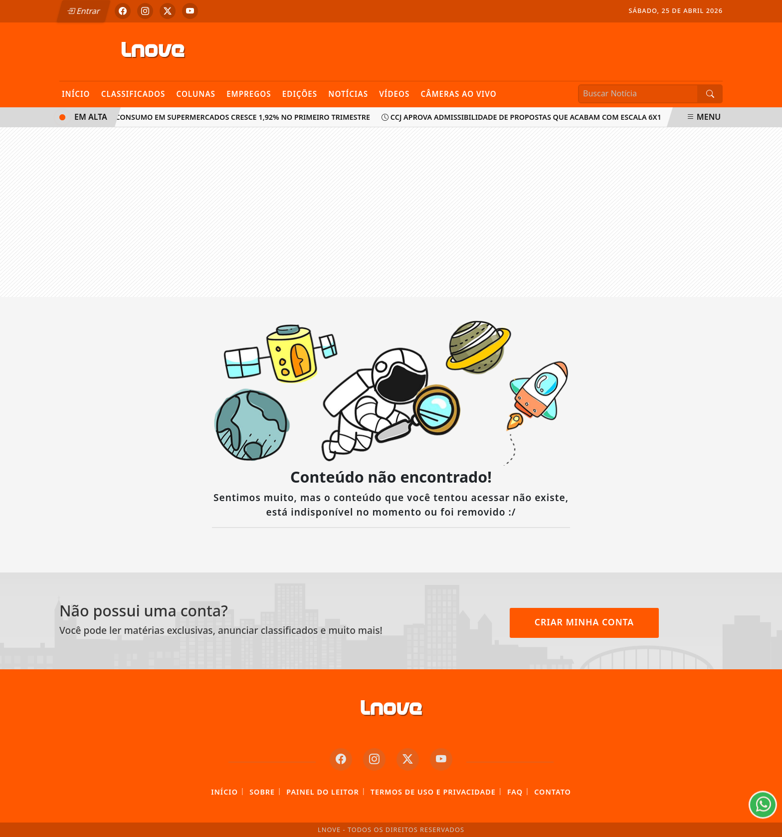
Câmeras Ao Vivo (458, 94)
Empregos (248, 94)
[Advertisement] (391, 212)
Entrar (83, 10)
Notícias (348, 94)
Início (76, 94)
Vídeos (394, 94)
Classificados (133, 94)
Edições (299, 94)
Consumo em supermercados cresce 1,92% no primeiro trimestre (240, 117)
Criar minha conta (584, 622)
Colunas (196, 94)
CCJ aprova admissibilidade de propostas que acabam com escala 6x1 (523, 117)
